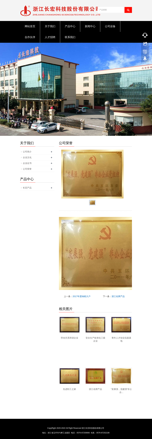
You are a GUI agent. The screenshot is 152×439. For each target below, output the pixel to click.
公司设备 (110, 26)
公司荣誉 (27, 169)
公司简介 (27, 151)
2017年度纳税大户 (81, 296)
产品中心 (70, 26)
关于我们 (50, 26)
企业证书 (27, 163)
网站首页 (30, 26)
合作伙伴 (30, 37)
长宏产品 (27, 187)
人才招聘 (50, 37)
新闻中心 (90, 26)
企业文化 (27, 157)
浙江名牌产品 (118, 296)
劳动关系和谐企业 (69, 338)
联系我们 (70, 37)
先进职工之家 (69, 389)
